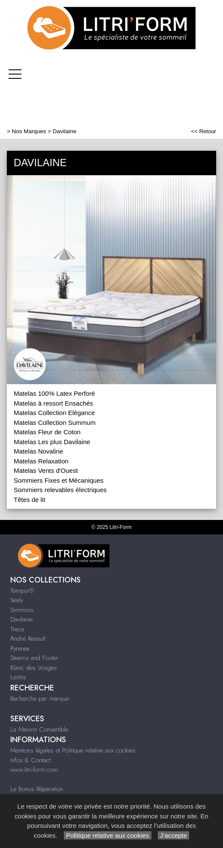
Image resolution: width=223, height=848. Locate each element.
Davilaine (21, 619)
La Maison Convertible (39, 729)
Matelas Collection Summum (55, 422)
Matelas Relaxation (41, 461)
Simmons (21, 610)
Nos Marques (29, 131)
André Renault (27, 638)
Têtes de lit (29, 499)
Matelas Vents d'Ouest (46, 470)
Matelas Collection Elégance (54, 412)
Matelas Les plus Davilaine (52, 441)
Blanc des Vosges (33, 667)
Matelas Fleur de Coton (47, 432)
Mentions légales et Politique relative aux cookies (73, 750)
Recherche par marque (39, 698)
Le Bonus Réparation (36, 789)
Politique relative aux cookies (107, 835)
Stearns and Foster (34, 658)
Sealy (16, 600)
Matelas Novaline (38, 451)
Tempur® (22, 590)
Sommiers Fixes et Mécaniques (58, 480)
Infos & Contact (30, 760)
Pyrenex (20, 648)
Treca (17, 629)
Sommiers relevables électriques (60, 489)
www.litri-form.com (34, 769)
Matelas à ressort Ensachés (53, 403)
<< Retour (203, 131)
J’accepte (173, 835)
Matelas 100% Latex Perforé (54, 393)
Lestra (18, 677)
